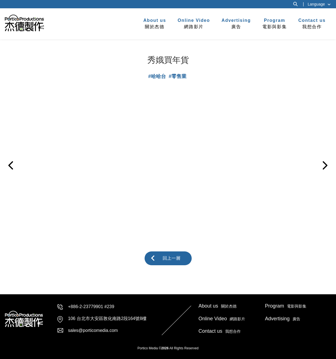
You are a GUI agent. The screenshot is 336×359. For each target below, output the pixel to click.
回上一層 (171, 258)
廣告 (236, 23)
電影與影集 (274, 23)
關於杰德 (154, 23)
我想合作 (312, 23)
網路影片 (194, 23)
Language (316, 4)
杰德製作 (24, 23)
